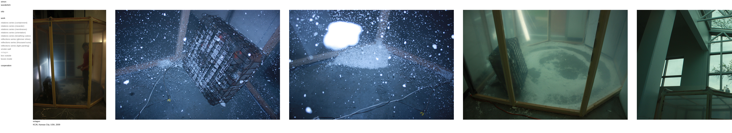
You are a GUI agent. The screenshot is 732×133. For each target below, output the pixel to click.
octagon (4, 52)
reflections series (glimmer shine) (15, 39)
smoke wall (6, 49)
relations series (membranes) (14, 29)
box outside (6, 56)
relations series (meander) (12, 26)
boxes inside (6, 59)
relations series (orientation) (13, 32)
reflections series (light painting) (15, 46)
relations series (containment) (14, 23)
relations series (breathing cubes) (16, 36)
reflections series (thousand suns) (16, 42)
